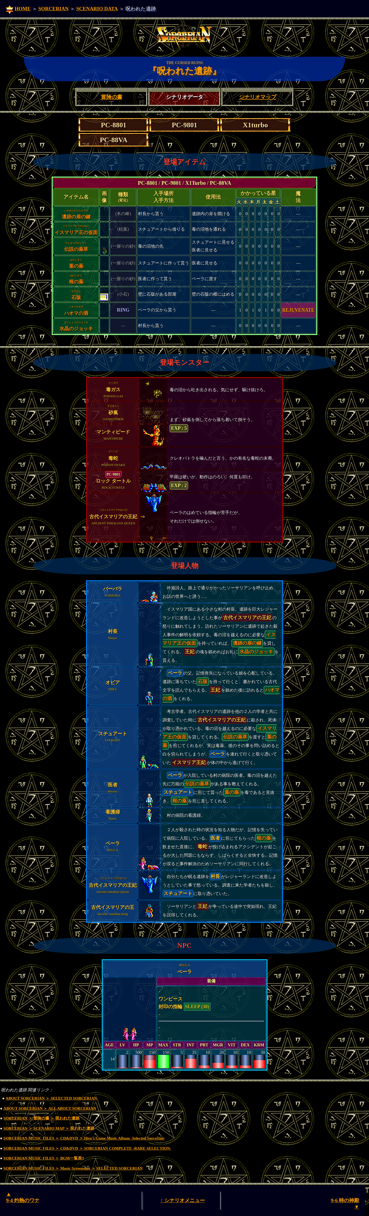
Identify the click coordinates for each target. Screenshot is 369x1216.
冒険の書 (111, 97)
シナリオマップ (257, 97)
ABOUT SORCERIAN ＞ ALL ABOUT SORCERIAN (49, 1108)
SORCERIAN (53, 8)
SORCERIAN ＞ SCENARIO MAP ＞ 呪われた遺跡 (48, 1128)
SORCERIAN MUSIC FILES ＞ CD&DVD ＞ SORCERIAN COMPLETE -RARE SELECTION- (87, 1148)
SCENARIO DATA (97, 8)
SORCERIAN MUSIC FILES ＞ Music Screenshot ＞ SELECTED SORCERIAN (73, 1168)
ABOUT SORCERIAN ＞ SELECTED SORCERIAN (51, 1098)
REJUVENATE (298, 310)
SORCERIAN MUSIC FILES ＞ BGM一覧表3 (43, 1158)
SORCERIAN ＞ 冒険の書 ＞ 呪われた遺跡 (41, 1118)
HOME (23, 8)
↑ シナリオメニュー (182, 1200)
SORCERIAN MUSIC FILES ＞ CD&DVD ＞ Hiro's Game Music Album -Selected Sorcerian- (84, 1138)
